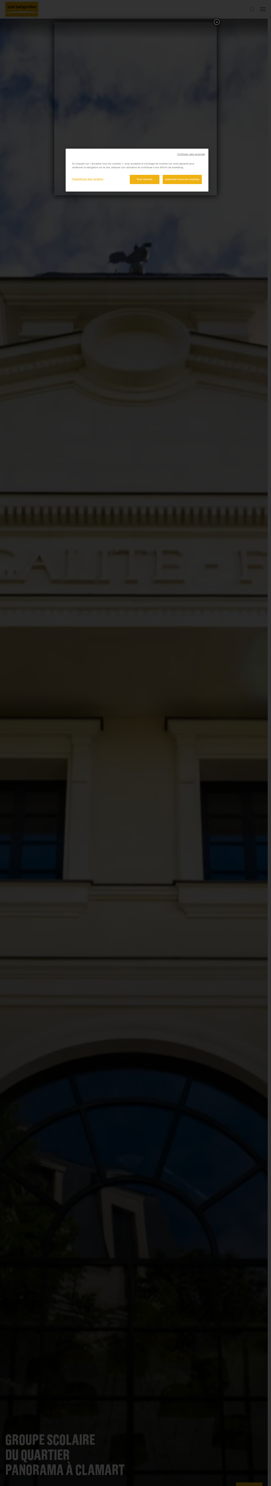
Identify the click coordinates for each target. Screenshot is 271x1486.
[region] (137, 170)
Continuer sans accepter (191, 154)
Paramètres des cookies (87, 179)
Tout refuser (145, 179)
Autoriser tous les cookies (182, 179)
